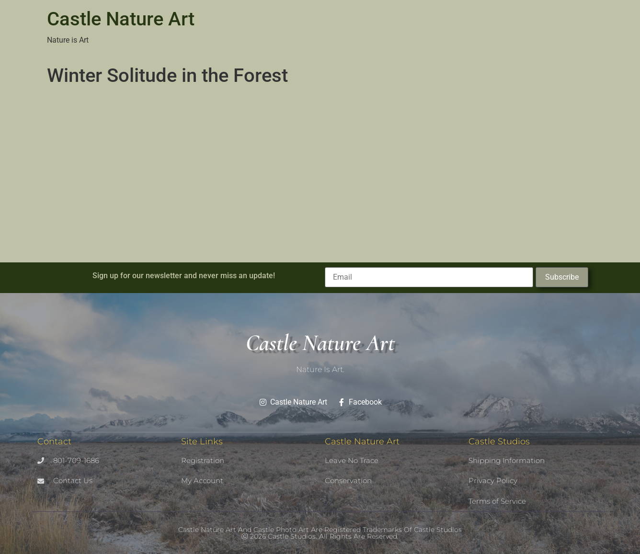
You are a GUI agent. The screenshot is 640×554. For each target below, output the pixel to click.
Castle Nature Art (120, 19)
